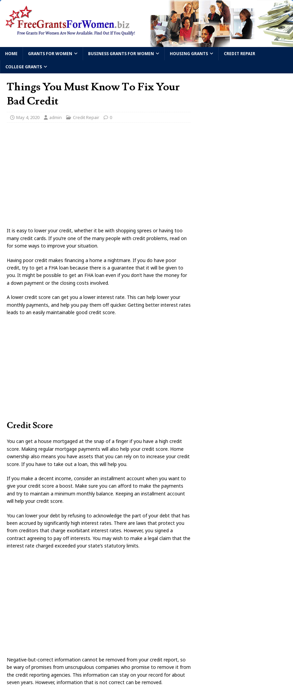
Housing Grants (189, 53)
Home (11, 53)
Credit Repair (239, 53)
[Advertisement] (99, 177)
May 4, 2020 (27, 117)
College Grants (23, 67)
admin (55, 117)
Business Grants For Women (121, 53)
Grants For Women (50, 53)
